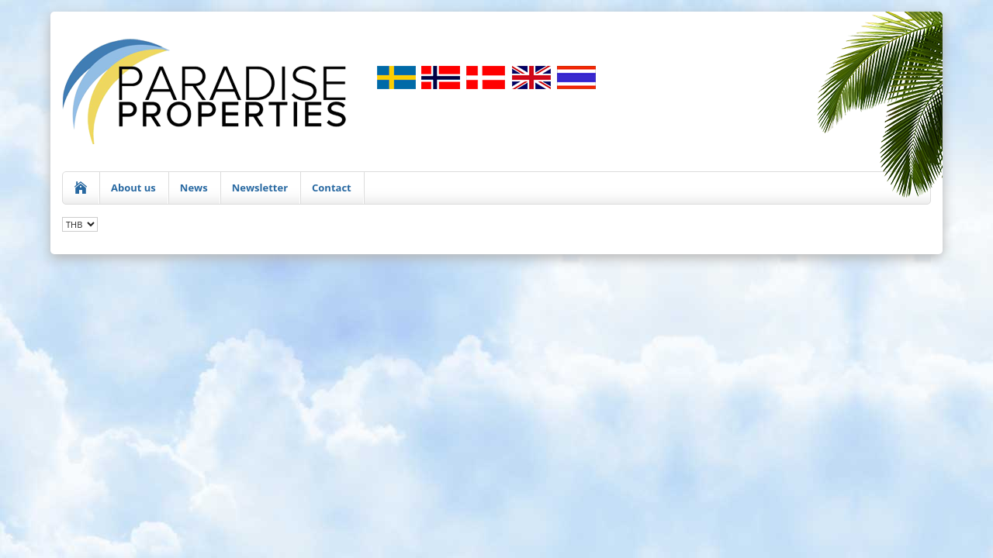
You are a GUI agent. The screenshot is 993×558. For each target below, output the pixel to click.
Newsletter (260, 188)
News (194, 188)
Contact (331, 188)
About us (133, 188)
